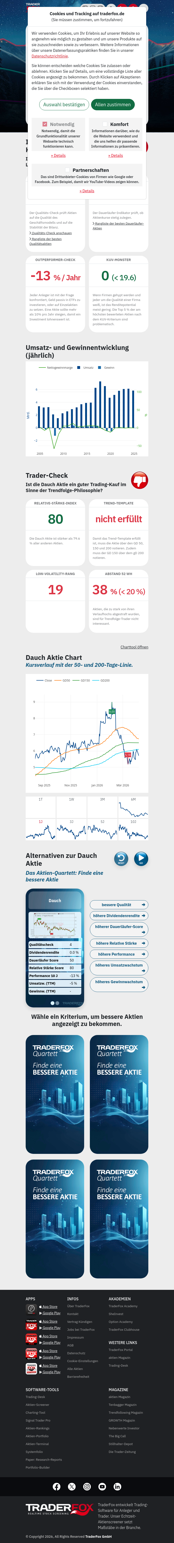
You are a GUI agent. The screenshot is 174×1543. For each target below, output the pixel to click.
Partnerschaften (91, 170)
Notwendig (62, 124)
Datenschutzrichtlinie (50, 56)
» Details (58, 155)
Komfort (119, 124)
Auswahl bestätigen (64, 104)
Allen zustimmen (113, 104)
